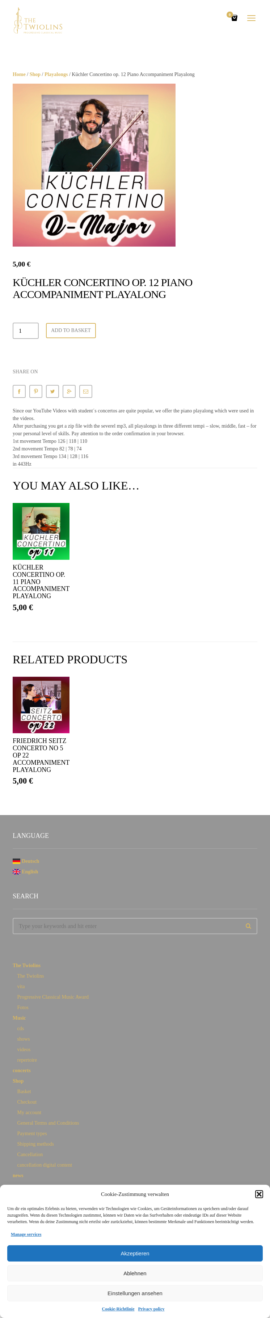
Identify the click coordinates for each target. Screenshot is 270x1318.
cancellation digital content (44, 1165)
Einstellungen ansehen (135, 1293)
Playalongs (56, 74)
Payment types (32, 1133)
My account (29, 1112)
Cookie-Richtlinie (118, 1308)
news (18, 1175)
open (251, 18)
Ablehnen (134, 1273)
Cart (231, 15)
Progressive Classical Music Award (53, 997)
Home (19, 74)
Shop (35, 74)
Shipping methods (35, 1144)
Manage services (26, 1234)
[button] (259, 1194)
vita (21, 986)
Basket (24, 1091)
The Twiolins (27, 965)
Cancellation (30, 1154)
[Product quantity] (26, 331)
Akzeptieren (135, 1253)
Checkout (27, 1102)
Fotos (23, 1007)
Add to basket (71, 330)
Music (19, 1018)
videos (24, 1049)
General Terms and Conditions (48, 1123)
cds (20, 1028)
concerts (22, 1070)
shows (23, 1039)
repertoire (27, 1060)
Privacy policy (151, 1308)
